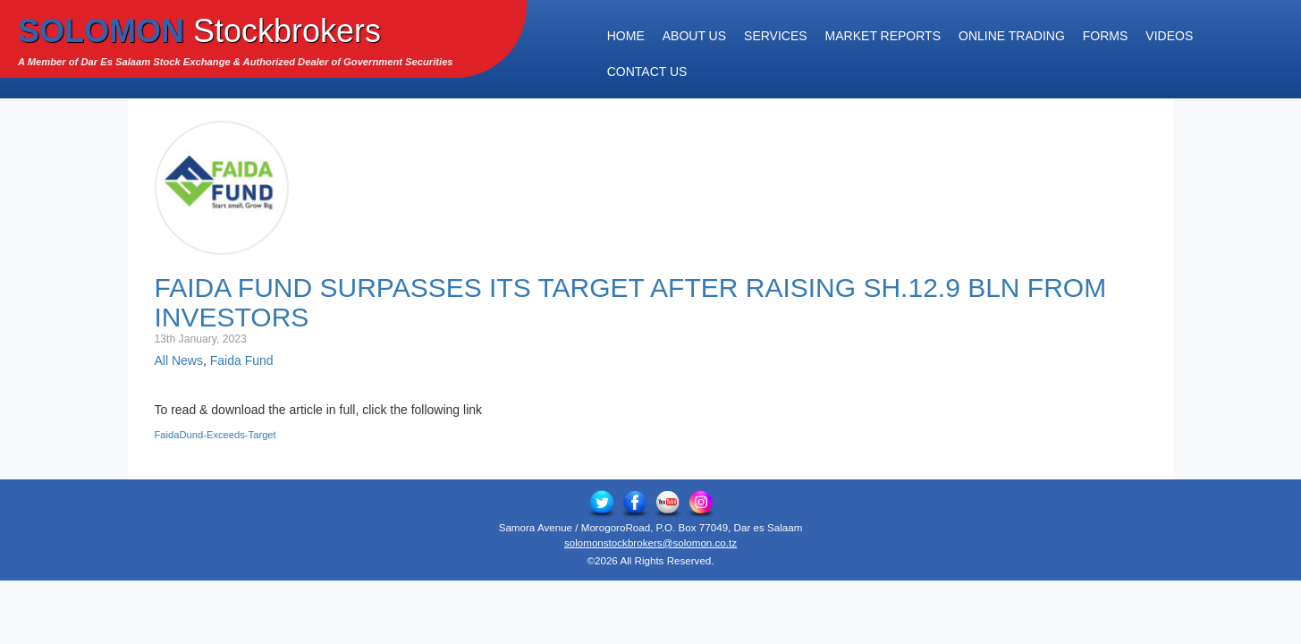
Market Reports (883, 36)
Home (626, 36)
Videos (1169, 36)
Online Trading (1012, 36)
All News (179, 360)
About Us (694, 36)
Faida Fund (242, 360)
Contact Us (647, 71)
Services (775, 36)
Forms (1105, 36)
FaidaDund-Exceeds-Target (215, 434)
